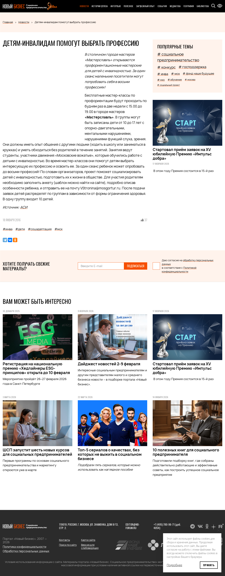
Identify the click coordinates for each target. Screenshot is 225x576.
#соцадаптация (40, 229)
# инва (162, 74)
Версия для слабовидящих (90, 546)
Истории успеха (100, 6)
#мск (58, 229)
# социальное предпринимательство (178, 57)
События (162, 6)
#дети (20, 229)
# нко (161, 80)
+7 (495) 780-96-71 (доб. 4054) (167, 526)
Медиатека (175, 6)
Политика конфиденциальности (24, 547)
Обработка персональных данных (26, 551)
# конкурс (166, 67)
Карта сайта (88, 540)
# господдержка (192, 67)
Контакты (64, 540)
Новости (84, 6)
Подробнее (174, 565)
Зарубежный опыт (145, 6)
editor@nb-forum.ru (133, 526)
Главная (8, 22)
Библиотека (203, 6)
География (188, 6)
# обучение (175, 79)
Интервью (116, 6)
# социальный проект (168, 85)
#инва (7, 229)
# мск (175, 74)
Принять (208, 565)
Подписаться (135, 266)
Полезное (128, 6)
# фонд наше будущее (198, 74)
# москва (190, 79)
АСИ (23, 207)
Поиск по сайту (68, 545)
